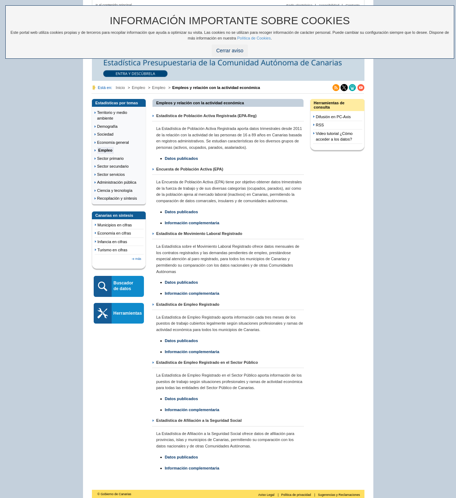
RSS (320, 125)
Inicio (120, 87)
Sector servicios (111, 174)
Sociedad (105, 134)
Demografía (107, 126)
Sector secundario (113, 166)
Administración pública (116, 182)
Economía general (113, 142)
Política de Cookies (254, 38)
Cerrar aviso (229, 50)
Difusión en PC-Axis (333, 117)
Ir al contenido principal (114, 5)
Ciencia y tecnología (115, 190)
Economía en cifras (114, 233)
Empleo (138, 87)
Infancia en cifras (112, 242)
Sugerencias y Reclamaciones (339, 495)
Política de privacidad (296, 495)
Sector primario (110, 158)
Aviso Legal (266, 495)
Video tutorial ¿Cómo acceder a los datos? (334, 136)
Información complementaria (192, 223)
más (138, 259)
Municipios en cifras (115, 225)
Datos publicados (181, 158)
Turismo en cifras (113, 250)
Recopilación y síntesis (117, 198)
